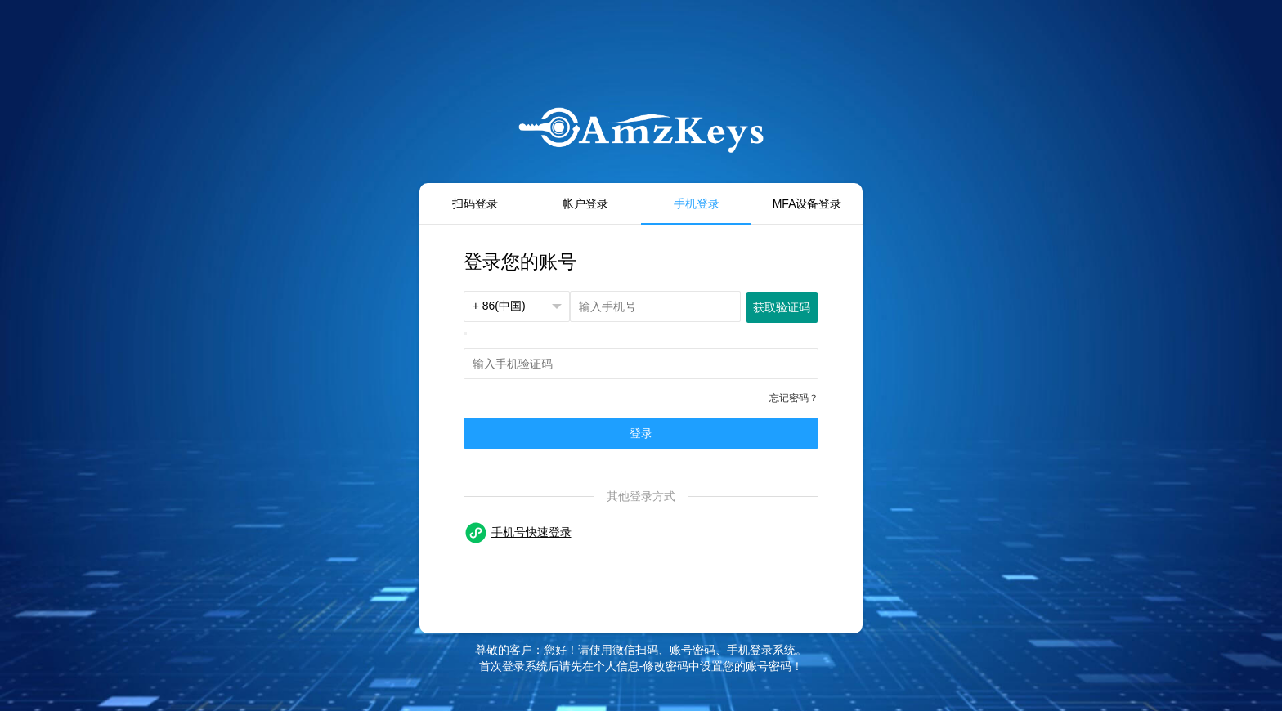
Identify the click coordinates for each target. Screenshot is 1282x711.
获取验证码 (781, 307)
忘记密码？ (793, 398)
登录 (641, 433)
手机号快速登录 (531, 532)
